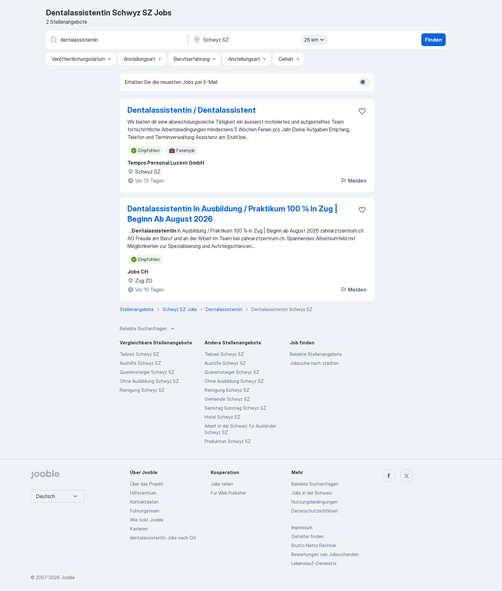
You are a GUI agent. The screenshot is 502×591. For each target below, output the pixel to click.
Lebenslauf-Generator (313, 563)
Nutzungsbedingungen (314, 502)
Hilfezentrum (143, 493)
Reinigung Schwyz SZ (142, 390)
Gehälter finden (307, 536)
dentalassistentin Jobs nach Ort (163, 537)
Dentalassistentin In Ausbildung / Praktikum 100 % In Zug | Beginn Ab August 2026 (232, 214)
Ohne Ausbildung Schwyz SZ (149, 381)
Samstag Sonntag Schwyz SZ (235, 408)
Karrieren (139, 528)
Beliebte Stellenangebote (316, 354)
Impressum (301, 527)
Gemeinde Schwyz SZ (227, 399)
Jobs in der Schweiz (311, 493)
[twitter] (406, 475)
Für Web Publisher (228, 493)
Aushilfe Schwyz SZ (140, 363)
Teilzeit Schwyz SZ (139, 354)
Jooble (68, 577)
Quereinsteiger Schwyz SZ (147, 372)
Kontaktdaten (144, 502)
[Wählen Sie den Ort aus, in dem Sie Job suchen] (259, 40)
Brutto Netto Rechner (313, 545)
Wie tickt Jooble (146, 519)
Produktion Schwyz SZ (228, 441)
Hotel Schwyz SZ (222, 417)
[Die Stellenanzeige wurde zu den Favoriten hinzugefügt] (362, 111)
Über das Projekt (146, 484)
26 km (315, 40)
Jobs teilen (222, 484)
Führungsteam (144, 510)
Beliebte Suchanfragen (314, 484)
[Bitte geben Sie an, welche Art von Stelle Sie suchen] (116, 40)
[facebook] (388, 475)
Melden (353, 180)
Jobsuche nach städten (314, 363)
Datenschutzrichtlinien (314, 510)
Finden (433, 40)
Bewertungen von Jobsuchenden (325, 554)
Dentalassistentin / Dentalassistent (191, 110)
